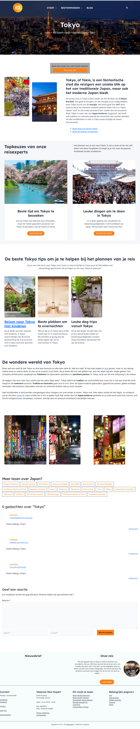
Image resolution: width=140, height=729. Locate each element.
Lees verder (107, 682)
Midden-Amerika (115, 700)
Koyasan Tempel (37, 489)
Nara (99, 489)
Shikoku (19, 494)
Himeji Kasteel (28, 484)
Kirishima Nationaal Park (15, 489)
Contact (3, 706)
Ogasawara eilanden (124, 489)
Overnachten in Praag (80, 707)
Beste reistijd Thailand (81, 698)
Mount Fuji (88, 489)
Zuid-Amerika (114, 698)
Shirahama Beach (35, 494)
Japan (19, 395)
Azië (106, 368)
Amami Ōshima (11, 484)
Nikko (108, 489)
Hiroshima (44, 484)
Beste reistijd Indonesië (81, 695)
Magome (63, 489)
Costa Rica (76, 705)
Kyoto (52, 489)
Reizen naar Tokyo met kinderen (19, 324)
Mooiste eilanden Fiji (80, 702)
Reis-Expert (70, 724)
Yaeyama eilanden (97, 494)
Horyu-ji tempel (60, 484)
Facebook (3, 702)
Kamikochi (88, 484)
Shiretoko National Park (74, 494)
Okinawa (8, 494)
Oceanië (112, 702)
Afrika (111, 705)
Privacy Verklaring (42, 713)
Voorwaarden (41, 715)
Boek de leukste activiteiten (85, 131)
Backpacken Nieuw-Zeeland (83, 700)
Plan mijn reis (70, 70)
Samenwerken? (5, 715)
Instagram (3, 700)
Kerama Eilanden (104, 484)
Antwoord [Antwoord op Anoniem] (133, 529)
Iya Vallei (75, 484)
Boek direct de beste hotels (84, 128)
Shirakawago (53, 494)
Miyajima (75, 489)
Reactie (6, 600)
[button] (55, 8)
